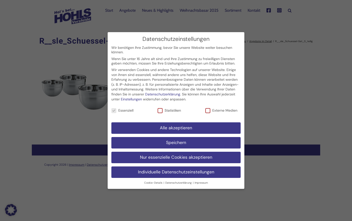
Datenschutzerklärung (162, 92)
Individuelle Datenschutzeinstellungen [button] (176, 170)
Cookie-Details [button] (153, 181)
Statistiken (169, 109)
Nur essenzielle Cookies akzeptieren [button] (176, 155)
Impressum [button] (201, 181)
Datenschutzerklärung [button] (178, 181)
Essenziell (122, 109)
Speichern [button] (176, 141)
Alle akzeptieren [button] (176, 126)
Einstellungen (131, 97)
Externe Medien (221, 109)
